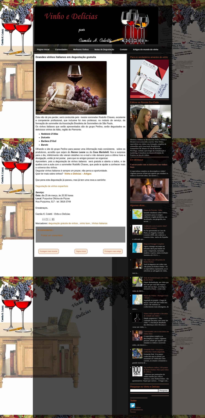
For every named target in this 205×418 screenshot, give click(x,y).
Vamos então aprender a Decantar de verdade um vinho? (156, 314)
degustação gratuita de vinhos (63, 223)
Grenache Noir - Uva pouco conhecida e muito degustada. (154, 350)
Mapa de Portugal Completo (154, 244)
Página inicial (43, 49)
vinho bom (85, 223)
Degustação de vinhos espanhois (52, 186)
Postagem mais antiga (113, 251)
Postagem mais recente (48, 251)
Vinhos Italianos (99, 223)
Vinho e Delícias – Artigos (77, 174)
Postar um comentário (52, 235)
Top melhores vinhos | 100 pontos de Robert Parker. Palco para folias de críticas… (156, 369)
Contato (123, 49)
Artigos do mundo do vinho (145, 49)
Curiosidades (61, 49)
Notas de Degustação (104, 49)
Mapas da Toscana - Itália (153, 210)
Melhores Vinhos (81, 49)
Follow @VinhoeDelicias (136, 408)
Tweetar (133, 412)
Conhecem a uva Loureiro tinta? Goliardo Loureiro (155, 227)
